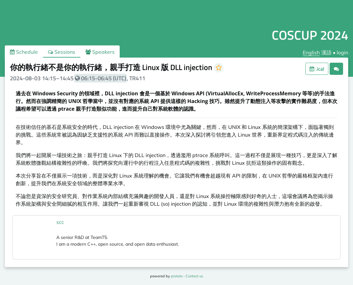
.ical (316, 69)
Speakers (100, 52)
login (342, 52)
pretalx (177, 276)
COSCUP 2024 (310, 35)
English (311, 52)
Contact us (194, 276)
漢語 (326, 52)
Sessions (61, 52)
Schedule (24, 52)
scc (60, 222)
